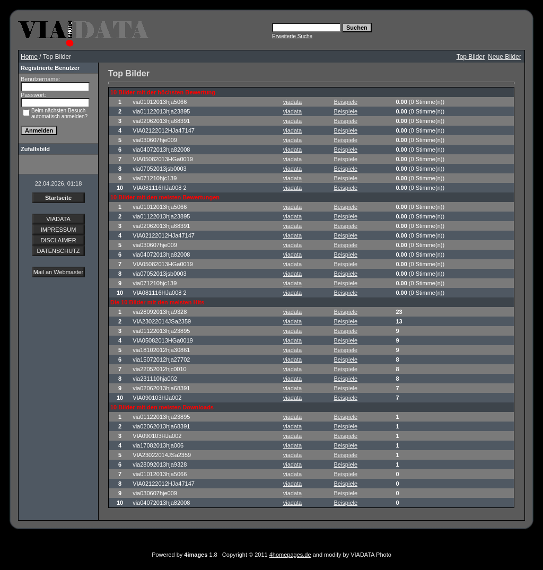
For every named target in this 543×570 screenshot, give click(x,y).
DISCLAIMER (58, 240)
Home (29, 56)
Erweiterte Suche (292, 36)
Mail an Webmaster (58, 272)
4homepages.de (290, 554)
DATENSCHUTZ (58, 251)
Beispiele (345, 102)
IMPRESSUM (58, 229)
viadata (292, 102)
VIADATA (58, 219)
